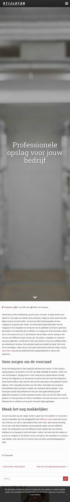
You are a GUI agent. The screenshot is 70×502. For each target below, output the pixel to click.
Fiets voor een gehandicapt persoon (51, 467)
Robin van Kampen (39, 307)
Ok (35, 498)
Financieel (8, 455)
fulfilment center (46, 419)
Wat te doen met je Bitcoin (14, 467)
